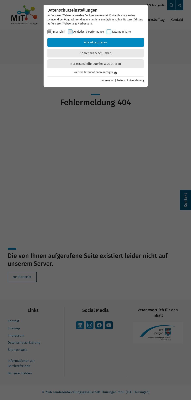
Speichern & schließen (95, 53)
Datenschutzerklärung (130, 80)
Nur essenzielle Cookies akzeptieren (95, 64)
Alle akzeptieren (95, 42)
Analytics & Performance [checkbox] (88, 31)
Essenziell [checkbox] (59, 31)
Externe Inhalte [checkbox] (121, 31)
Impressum (107, 80)
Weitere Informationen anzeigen (95, 72)
